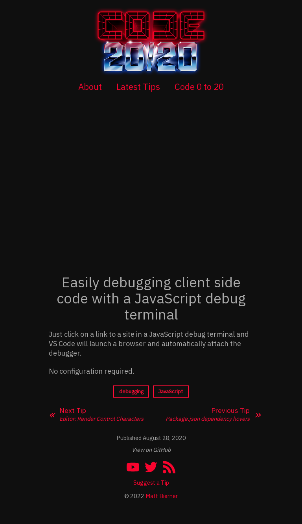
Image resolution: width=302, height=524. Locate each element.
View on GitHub (151, 449)
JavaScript (170, 391)
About (90, 86)
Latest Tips (138, 86)
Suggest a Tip (151, 482)
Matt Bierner (161, 496)
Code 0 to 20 (199, 86)
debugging (131, 391)
